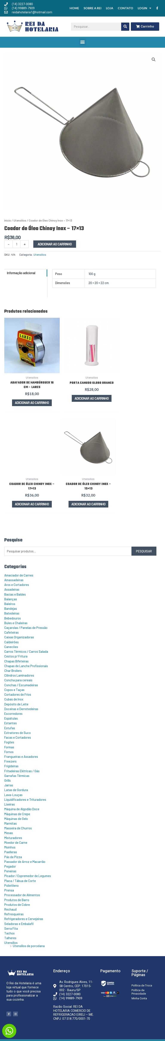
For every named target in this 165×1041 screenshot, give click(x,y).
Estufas (9, 714)
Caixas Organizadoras (19, 624)
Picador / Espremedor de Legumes (27, 862)
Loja (109, 8)
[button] (82, 42)
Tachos (9, 920)
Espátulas (11, 705)
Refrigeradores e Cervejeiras (23, 905)
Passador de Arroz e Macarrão (24, 848)
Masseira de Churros (18, 815)
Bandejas (10, 595)
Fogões (9, 729)
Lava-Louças (13, 781)
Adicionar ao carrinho (55, 244)
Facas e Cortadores (17, 724)
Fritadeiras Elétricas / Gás (22, 757)
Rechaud (10, 896)
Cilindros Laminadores (19, 662)
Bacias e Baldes (15, 581)
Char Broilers (13, 657)
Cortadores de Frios (17, 681)
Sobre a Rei (92, 8)
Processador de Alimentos (22, 882)
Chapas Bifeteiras (16, 648)
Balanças (10, 585)
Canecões (11, 633)
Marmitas (10, 810)
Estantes (10, 710)
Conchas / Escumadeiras (21, 671)
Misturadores (13, 824)
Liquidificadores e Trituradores (25, 786)
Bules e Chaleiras (16, 609)
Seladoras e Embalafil (19, 910)
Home (74, 8)
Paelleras (10, 839)
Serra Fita (11, 915)
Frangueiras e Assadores (21, 743)
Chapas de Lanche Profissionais (26, 652)
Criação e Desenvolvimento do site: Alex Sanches (125, 1033)
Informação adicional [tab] (21, 273)
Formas (9, 733)
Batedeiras (11, 600)
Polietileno (11, 872)
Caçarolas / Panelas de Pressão (25, 614)
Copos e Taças (14, 676)
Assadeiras (11, 576)
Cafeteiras (11, 619)
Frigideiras (11, 753)
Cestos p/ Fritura (16, 643)
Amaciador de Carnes (18, 562)
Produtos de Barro (16, 886)
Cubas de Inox (13, 686)
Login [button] (144, 8)
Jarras (8, 772)
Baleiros (9, 590)
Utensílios (11, 929)
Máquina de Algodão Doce (21, 796)
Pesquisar (144, 538)
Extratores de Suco (17, 719)
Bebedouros (12, 605)
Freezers (10, 748)
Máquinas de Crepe (17, 800)
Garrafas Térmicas (16, 762)
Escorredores (13, 700)
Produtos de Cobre (17, 891)
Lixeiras (9, 791)
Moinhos (9, 834)
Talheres (10, 924)
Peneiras (10, 858)
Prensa (9, 877)
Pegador (10, 853)
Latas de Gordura (16, 776)
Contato (125, 8)
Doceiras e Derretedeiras (21, 695)
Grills (7, 767)
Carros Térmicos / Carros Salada (26, 638)
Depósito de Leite (16, 690)
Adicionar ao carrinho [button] (29, 396)
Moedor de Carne (15, 829)
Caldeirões (11, 628)
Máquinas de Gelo (16, 805)
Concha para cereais (18, 667)
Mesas (8, 819)
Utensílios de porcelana (29, 932)
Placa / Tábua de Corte (20, 867)
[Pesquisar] (125, 27)
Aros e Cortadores (16, 571)
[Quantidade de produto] (16, 244)
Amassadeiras (13, 566)
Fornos (9, 738)
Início (7, 220)
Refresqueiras (14, 901)
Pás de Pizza (13, 843)
